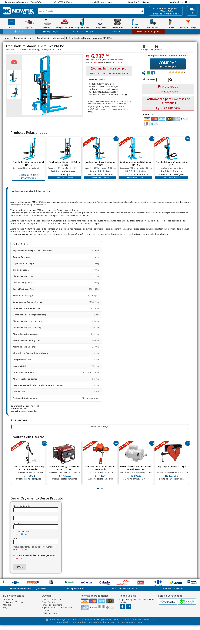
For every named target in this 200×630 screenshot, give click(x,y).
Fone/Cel (17, 523)
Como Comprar (48, 602)
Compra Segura (51, 31)
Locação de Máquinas (148, 31)
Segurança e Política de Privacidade (58, 607)
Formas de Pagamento (52, 604)
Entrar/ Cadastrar (177, 2)
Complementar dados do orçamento (34, 557)
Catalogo (144, 48)
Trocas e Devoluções (83, 31)
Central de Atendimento (139, 2)
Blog (5, 607)
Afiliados (116, 31)
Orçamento (156, 48)
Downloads (8, 599)
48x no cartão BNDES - (108, 94)
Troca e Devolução (50, 613)
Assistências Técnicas (13, 602)
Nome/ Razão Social (21, 506)
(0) (185, 72)
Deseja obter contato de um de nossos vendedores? (35, 547)
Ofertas (19, 31)
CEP (15, 514)
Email (15, 538)
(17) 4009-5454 (34, 2)
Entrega (45, 610)
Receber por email (21, 531)
